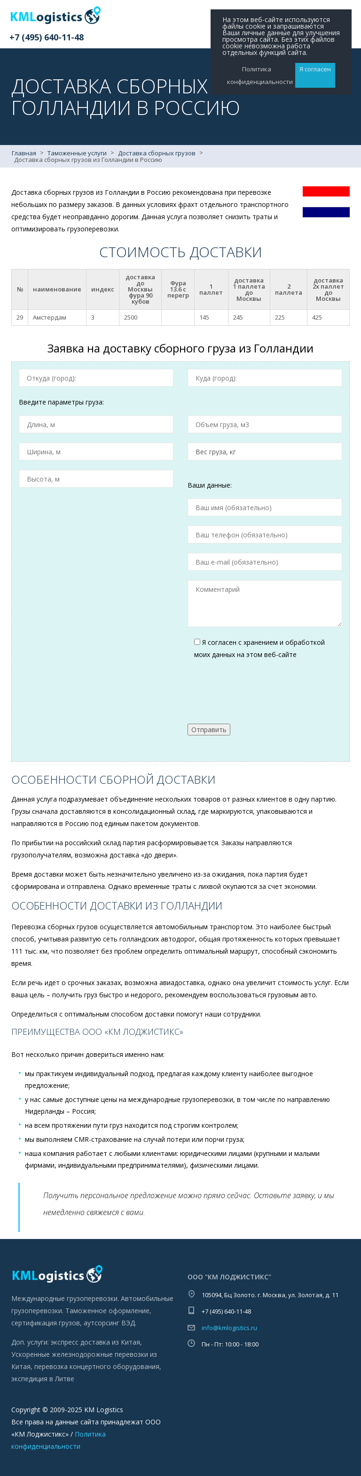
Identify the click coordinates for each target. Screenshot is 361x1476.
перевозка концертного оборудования (96, 1366)
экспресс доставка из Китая (95, 1342)
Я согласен (315, 69)
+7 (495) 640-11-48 (46, 37)
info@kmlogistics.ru (229, 1327)
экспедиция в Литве (42, 1378)
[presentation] (259, 686)
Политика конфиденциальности (256, 75)
